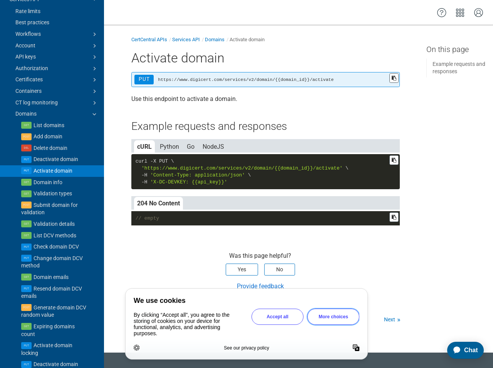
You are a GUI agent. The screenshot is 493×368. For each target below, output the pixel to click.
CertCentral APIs (149, 39)
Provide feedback (260, 286)
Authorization (57, 36)
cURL (144, 146)
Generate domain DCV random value (53, 279)
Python (169, 146)
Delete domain (50, 116)
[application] (462, 350)
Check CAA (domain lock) (51, 355)
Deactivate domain (56, 127)
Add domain (48, 104)
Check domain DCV (56, 214)
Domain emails (51, 245)
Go (191, 146)
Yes (242, 269)
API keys (57, 24)
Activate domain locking (46, 317)
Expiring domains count (48, 298)
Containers (57, 59)
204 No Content (158, 203)
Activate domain (53, 138)
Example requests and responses (459, 68)
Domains (57, 81)
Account (57, 13)
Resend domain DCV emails (51, 260)
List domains (49, 93)
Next (389, 319)
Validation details (54, 191)
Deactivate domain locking (49, 336)
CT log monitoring (57, 70)
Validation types (53, 161)
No (279, 269)
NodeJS (213, 146)
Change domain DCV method (52, 230)
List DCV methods (55, 203)
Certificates (57, 47)
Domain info (48, 150)
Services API (186, 39)
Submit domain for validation (49, 176)
